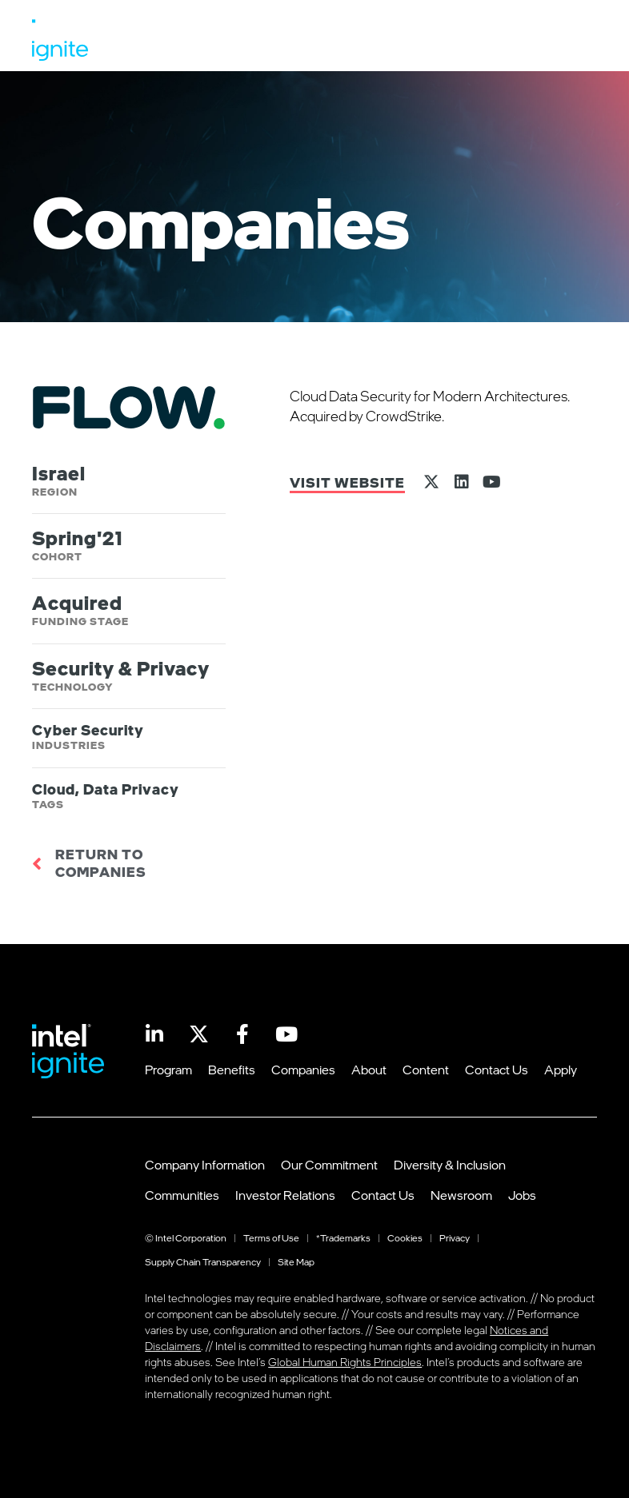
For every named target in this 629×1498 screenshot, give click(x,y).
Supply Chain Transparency (203, 1262)
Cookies (405, 1238)
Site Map (296, 1262)
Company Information (205, 1165)
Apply (560, 1070)
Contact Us (496, 1070)
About (369, 1070)
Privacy (454, 1238)
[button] (575, 40)
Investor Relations (285, 1195)
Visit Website (347, 482)
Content (426, 1070)
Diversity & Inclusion (450, 1165)
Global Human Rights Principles (345, 1362)
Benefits (231, 1070)
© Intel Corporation (185, 1238)
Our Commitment (329, 1165)
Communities (182, 1195)
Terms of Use (271, 1238)
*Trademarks (343, 1238)
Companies (303, 1070)
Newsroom (461, 1195)
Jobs (522, 1195)
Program (168, 1070)
